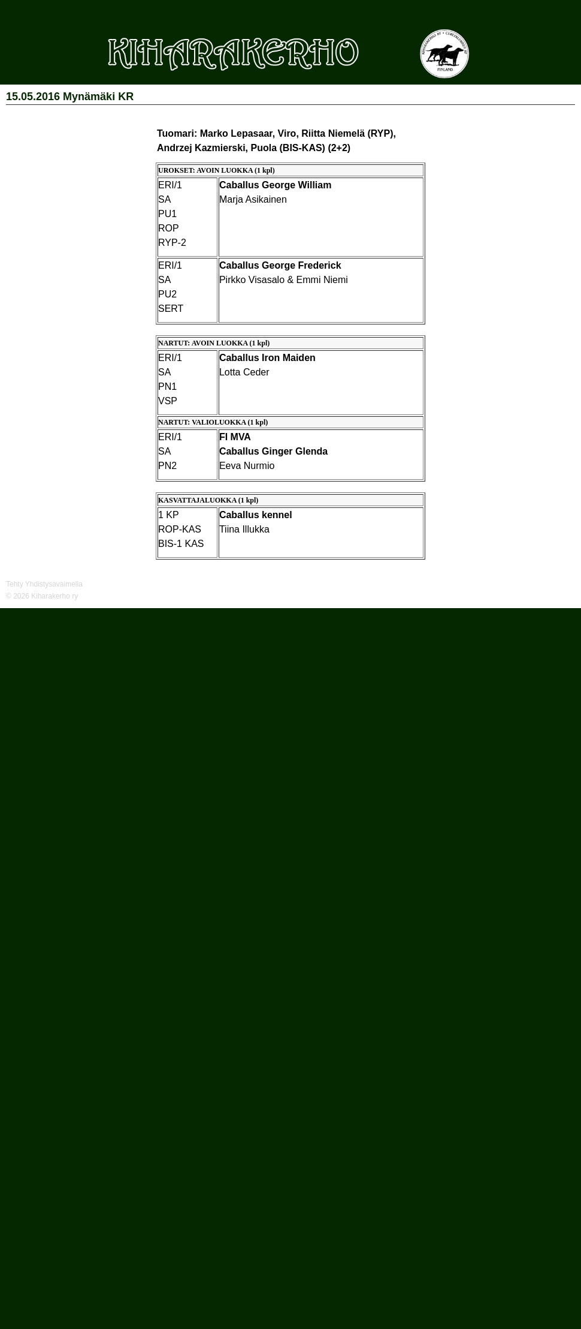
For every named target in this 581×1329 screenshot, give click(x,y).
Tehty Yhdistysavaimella (44, 584)
